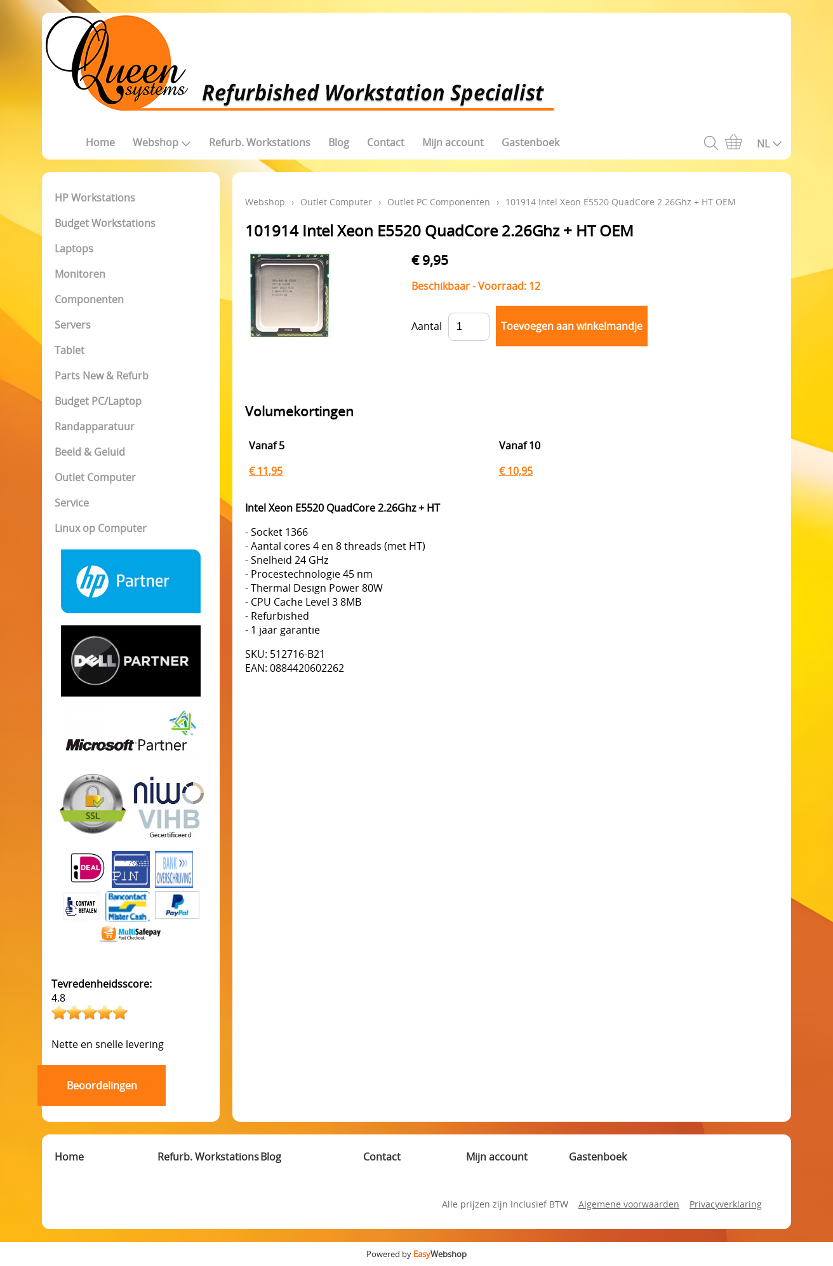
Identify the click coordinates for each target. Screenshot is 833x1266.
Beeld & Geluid (90, 452)
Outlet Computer (95, 477)
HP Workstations (95, 198)
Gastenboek (530, 142)
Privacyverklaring (726, 1204)
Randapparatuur (95, 426)
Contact (385, 142)
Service (72, 503)
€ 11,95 (266, 471)
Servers (73, 325)
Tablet (69, 350)
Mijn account (453, 142)
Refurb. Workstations (259, 142)
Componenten (89, 299)
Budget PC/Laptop (98, 401)
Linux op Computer (101, 528)
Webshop (162, 142)
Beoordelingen (102, 1085)
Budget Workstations (105, 223)
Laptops (74, 248)
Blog (338, 142)
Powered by (416, 1254)
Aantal (426, 326)
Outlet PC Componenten (438, 202)
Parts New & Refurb (102, 376)
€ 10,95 (516, 471)
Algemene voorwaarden (628, 1204)
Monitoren (80, 274)
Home (100, 142)
